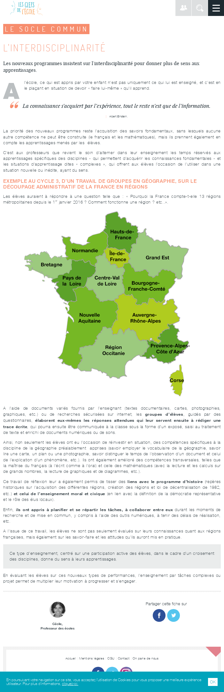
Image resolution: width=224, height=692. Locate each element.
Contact (124, 658)
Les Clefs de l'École (26, 8)
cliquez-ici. (70, 683)
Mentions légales (91, 658)
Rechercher (200, 8)
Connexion (183, 8)
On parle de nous (145, 658)
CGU (111, 658)
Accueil (71, 658)
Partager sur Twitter (173, 615)
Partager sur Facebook (159, 615)
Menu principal (216, 8)
